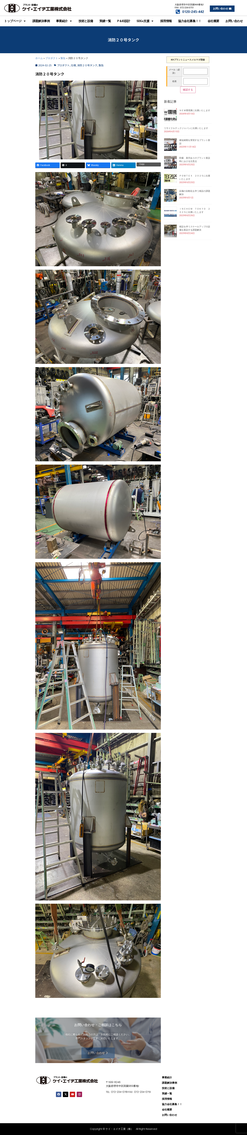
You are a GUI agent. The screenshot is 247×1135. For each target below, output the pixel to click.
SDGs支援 (145, 21)
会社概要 (213, 21)
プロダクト (51, 58)
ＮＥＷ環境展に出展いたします (194, 110)
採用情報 (166, 21)
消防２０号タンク (87, 65)
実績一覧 (105, 21)
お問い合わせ (234, 21)
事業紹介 (64, 21)
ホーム (39, 58)
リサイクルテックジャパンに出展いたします (186, 128)
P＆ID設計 (123, 21)
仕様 (73, 65)
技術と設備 (86, 21)
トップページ (15, 21)
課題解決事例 (41, 21)
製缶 (63, 58)
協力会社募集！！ (189, 21)
